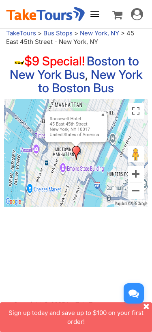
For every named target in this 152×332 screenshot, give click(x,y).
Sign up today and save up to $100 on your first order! (80, 313)
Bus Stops (58, 33)
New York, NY (99, 33)
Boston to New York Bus (74, 68)
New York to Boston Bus (90, 81)
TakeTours (21, 33)
